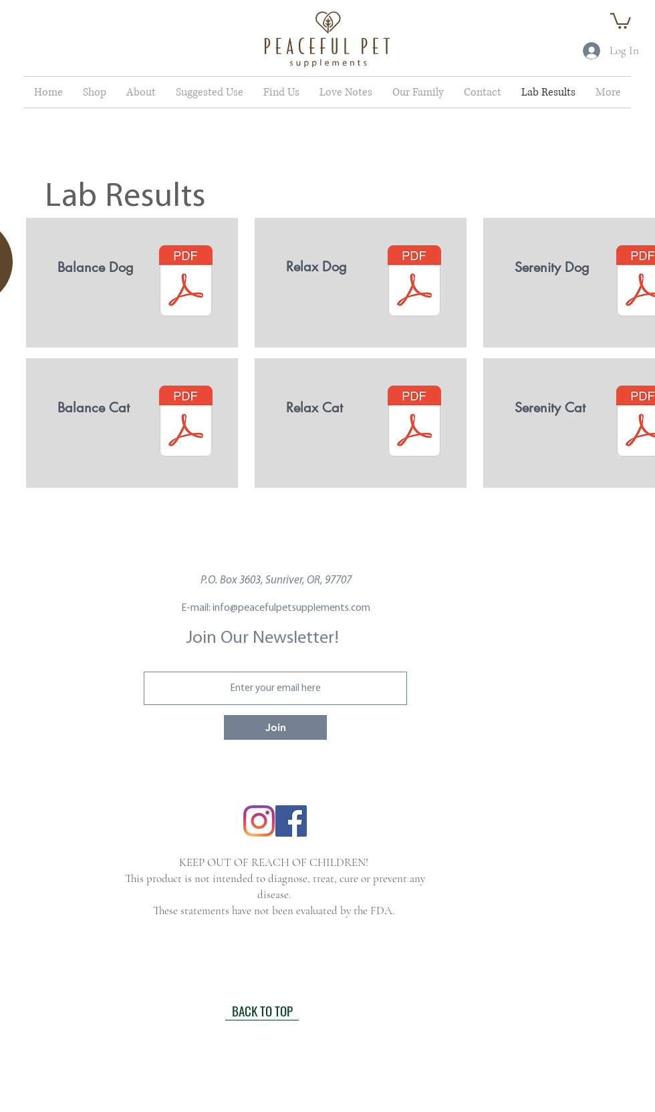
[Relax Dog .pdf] (414, 282)
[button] (620, 20)
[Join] (275, 727)
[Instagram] (259, 821)
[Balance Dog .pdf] (186, 282)
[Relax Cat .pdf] (414, 423)
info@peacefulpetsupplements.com (291, 608)
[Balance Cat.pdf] (186, 423)
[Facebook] (291, 821)
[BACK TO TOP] (262, 1010)
